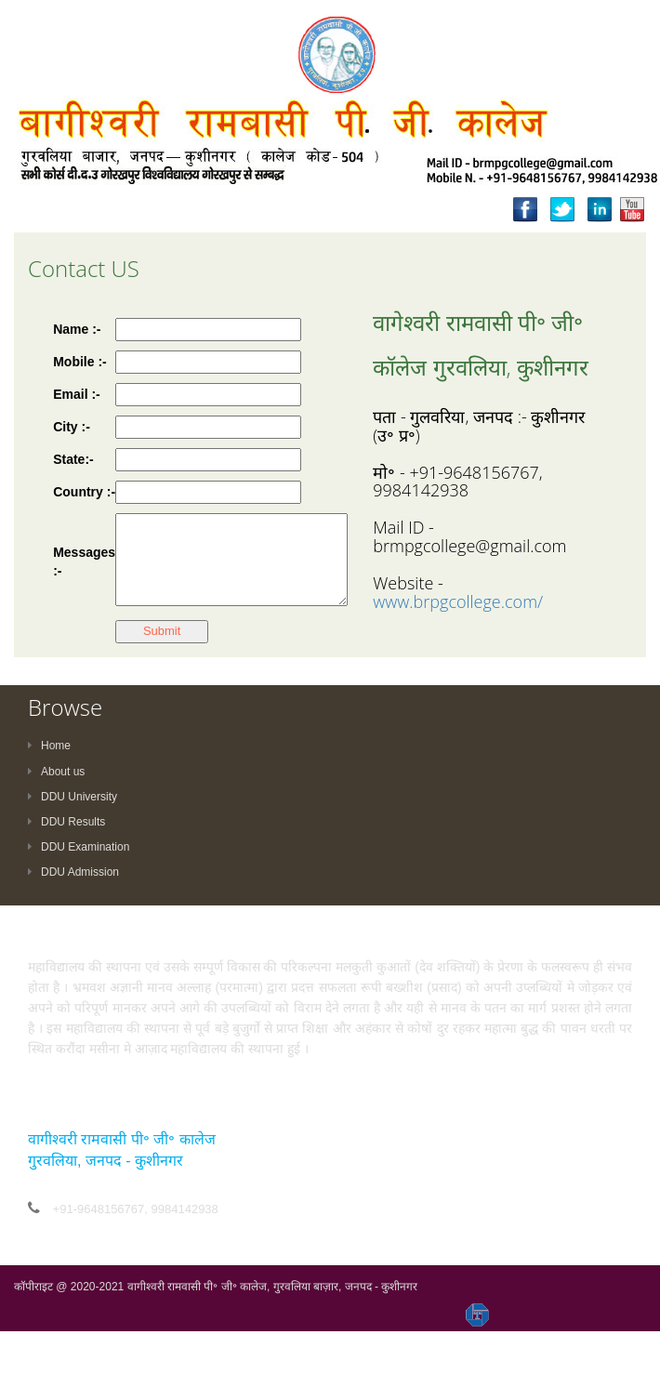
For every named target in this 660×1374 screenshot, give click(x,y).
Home (49, 745)
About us (56, 771)
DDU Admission (73, 872)
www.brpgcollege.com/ (458, 601)
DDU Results (66, 821)
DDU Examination (78, 846)
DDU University (72, 796)
